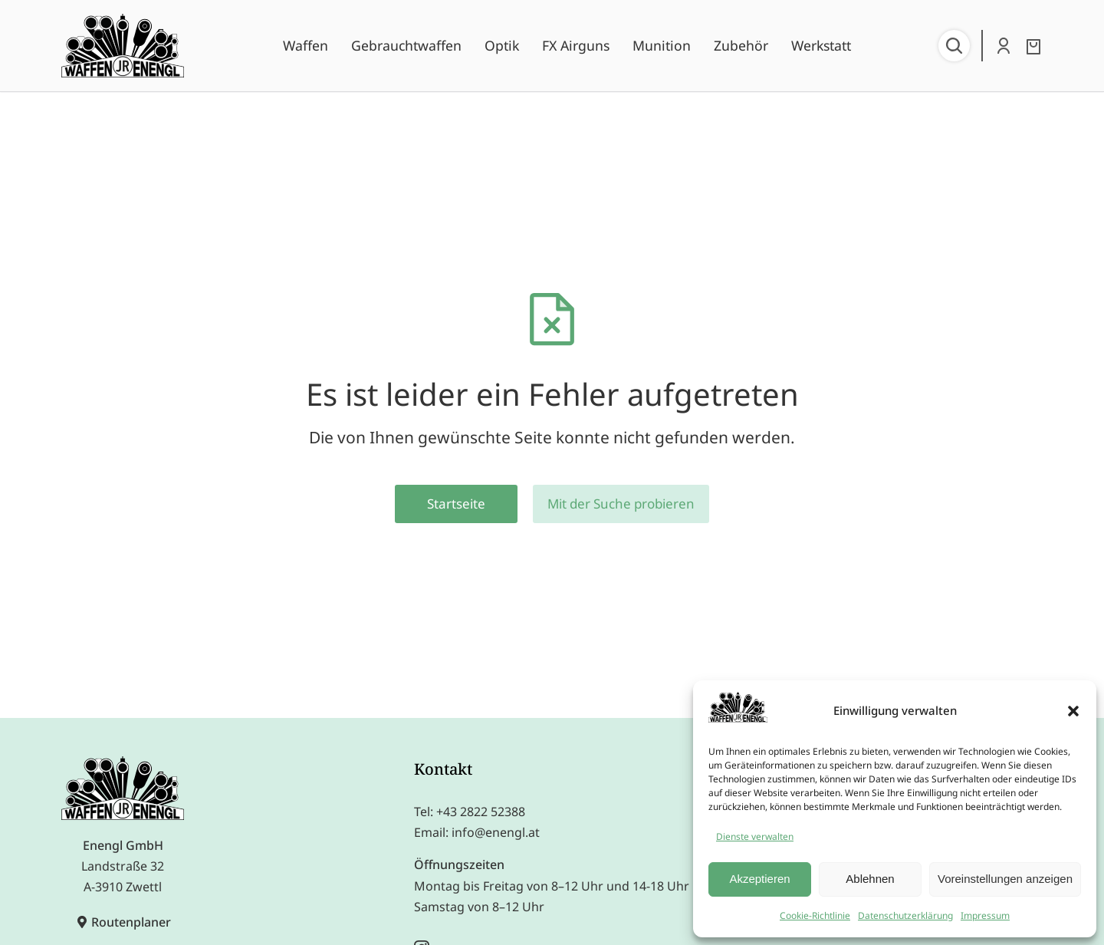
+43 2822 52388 (480, 811)
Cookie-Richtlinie (815, 915)
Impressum (985, 915)
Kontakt (443, 769)
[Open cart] (1033, 47)
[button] (1073, 711)
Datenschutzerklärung (905, 915)
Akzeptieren (759, 878)
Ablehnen (870, 878)
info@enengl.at (496, 832)
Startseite (456, 503)
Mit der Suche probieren (621, 503)
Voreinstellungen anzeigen (1005, 878)
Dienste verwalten (755, 836)
